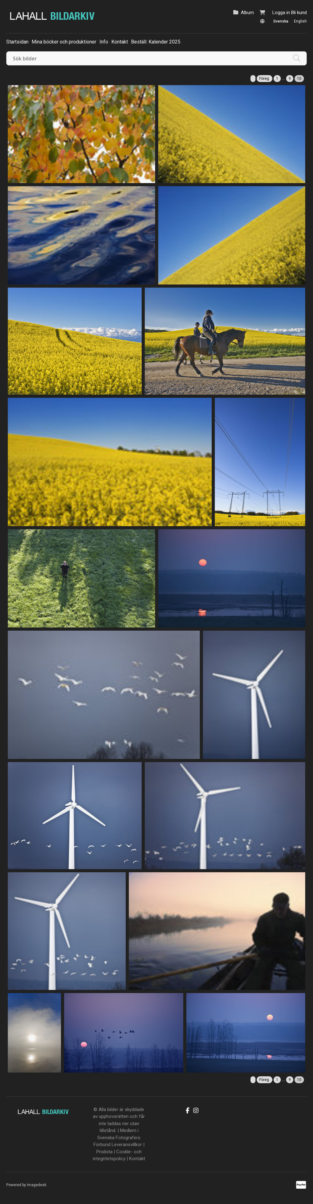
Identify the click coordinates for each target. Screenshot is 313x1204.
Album (247, 12)
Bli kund (299, 12)
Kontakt (119, 42)
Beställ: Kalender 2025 (155, 42)
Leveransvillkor (127, 1144)
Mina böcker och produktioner (64, 42)
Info (103, 42)
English (300, 21)
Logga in (281, 12)
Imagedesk (36, 1185)
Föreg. (264, 78)
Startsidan (17, 42)
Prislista (104, 1152)
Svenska (280, 21)
